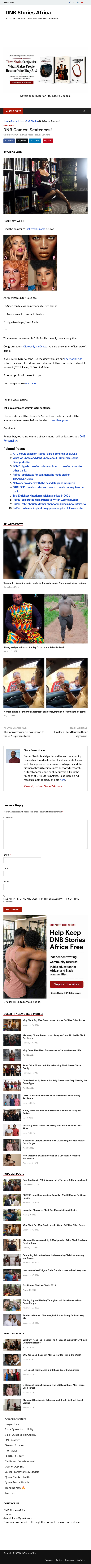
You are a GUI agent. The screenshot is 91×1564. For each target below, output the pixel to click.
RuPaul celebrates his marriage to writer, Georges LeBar (45, 499)
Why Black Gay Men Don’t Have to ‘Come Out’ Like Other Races (54, 1020)
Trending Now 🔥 (15, 1487)
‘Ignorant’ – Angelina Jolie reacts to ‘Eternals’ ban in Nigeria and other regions (44, 583)
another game (60, 420)
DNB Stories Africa (28, 13)
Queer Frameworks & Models (22, 1471)
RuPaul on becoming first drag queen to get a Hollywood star (48, 508)
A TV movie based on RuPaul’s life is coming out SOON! (45, 453)
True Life (10, 1493)
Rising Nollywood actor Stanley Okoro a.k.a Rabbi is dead (33, 647)
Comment (9, 817)
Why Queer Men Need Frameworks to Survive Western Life (52, 1050)
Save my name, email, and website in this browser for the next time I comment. (41, 900)
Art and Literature (15, 1418)
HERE (16, 1001)
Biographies (12, 1424)
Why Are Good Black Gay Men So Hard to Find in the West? (52, 1355)
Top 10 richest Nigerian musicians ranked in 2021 (41, 495)
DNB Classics (32, 121)
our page (30, 383)
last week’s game (35, 228)
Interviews (11, 1450)
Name (7, 855)
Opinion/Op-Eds (14, 1466)
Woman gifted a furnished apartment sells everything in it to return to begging (44, 711)
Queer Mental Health (17, 1477)
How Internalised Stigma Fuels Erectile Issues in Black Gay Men (54, 1270)
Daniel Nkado (27, 135)
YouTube (80, 1560)
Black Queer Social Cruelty (20, 1434)
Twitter (59, 1560)
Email (7, 868)
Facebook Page (73, 358)
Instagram (69, 1560)
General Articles (17, 121)
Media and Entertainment (20, 1461)
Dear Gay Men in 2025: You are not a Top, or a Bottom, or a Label (55, 1180)
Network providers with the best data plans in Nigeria (44, 483)
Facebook (49, 1560)
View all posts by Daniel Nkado (43, 786)
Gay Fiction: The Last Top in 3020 (39, 1285)
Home (6, 121)
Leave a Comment (42, 135)
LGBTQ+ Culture (14, 1455)
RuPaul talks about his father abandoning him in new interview (49, 504)
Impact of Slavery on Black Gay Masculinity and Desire (50, 1210)
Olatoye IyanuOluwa (35, 346)
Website (7, 882)
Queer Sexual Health (17, 1482)
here (62, 779)
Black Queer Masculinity (19, 1429)
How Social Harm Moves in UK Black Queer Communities (51, 1370)
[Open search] (84, 111)
